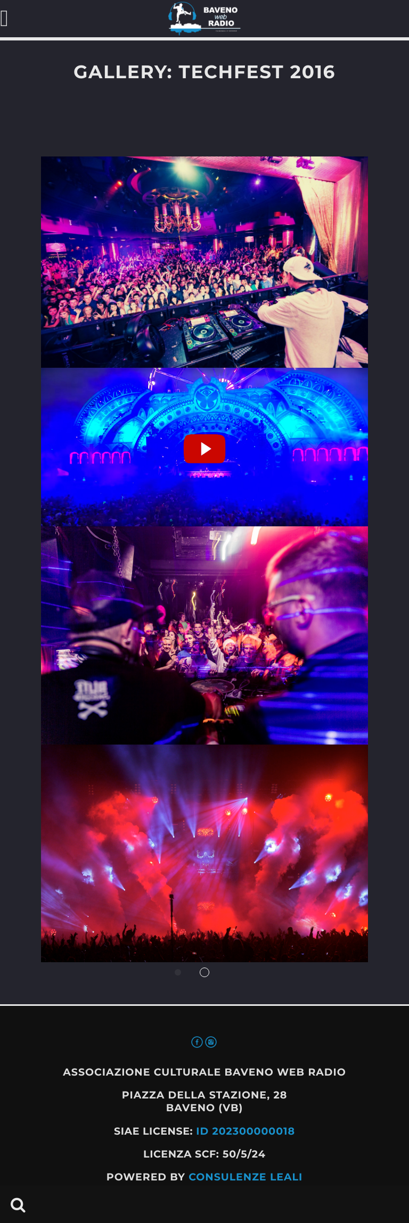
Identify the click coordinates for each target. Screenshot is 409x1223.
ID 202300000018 (245, 1131)
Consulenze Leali (245, 1177)
